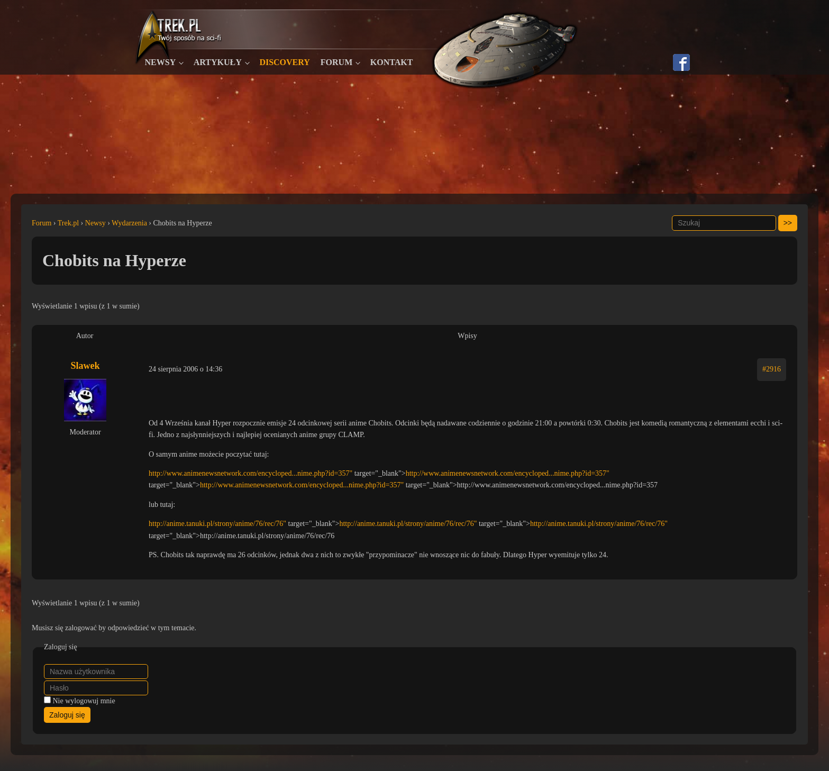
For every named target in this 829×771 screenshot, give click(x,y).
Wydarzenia (129, 223)
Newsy (160, 62)
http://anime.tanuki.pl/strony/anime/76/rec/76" (217, 524)
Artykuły (218, 62)
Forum (336, 62)
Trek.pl (68, 223)
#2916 (771, 369)
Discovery (284, 62)
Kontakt (391, 62)
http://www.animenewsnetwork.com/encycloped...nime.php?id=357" (250, 473)
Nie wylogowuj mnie (84, 701)
